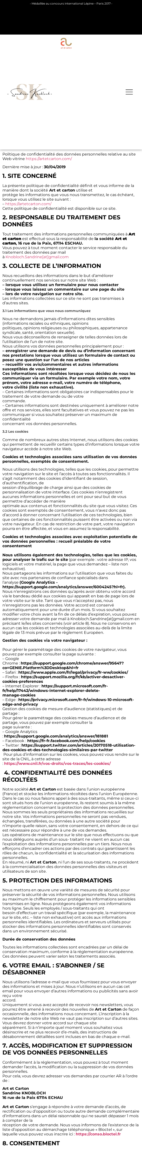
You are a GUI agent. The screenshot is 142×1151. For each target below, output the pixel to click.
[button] (129, 92)
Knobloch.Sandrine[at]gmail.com (37, 257)
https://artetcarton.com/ (49, 158)
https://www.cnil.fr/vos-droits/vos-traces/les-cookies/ (57, 763)
